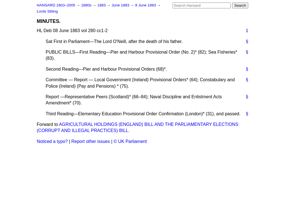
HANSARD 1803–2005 (56, 5)
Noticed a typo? (52, 141)
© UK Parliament (130, 141)
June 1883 (121, 5)
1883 (102, 5)
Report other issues (90, 141)
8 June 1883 (146, 5)
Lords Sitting (47, 11)
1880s (86, 5)
